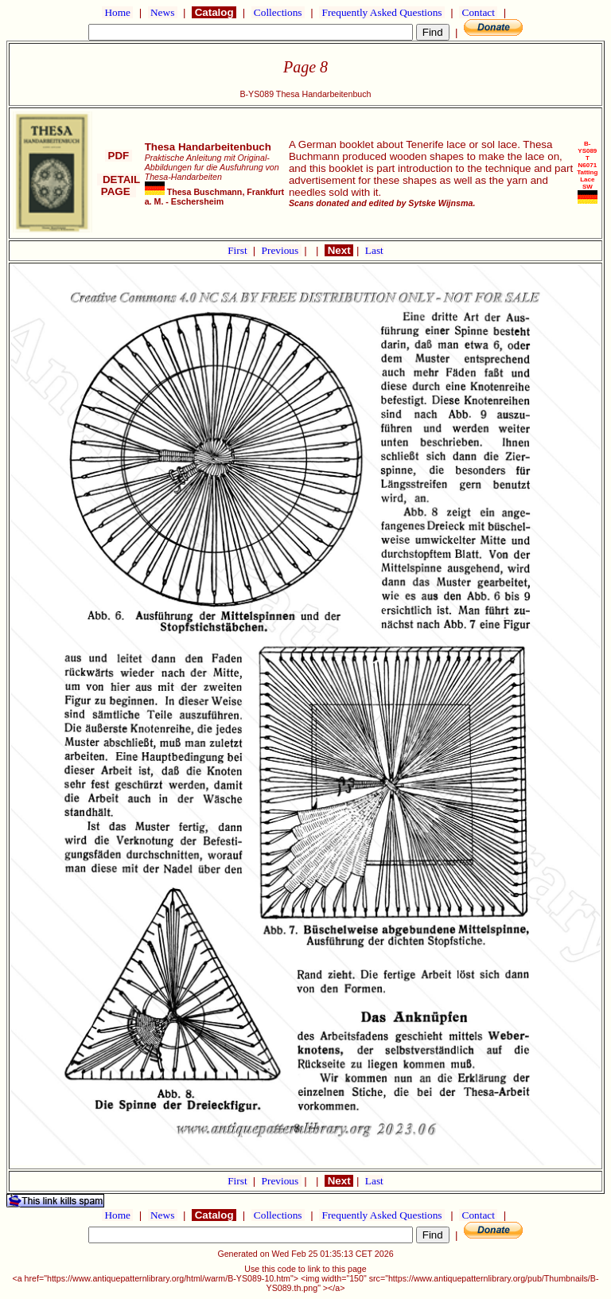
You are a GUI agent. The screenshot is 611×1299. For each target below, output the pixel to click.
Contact (478, 12)
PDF (118, 156)
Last (374, 250)
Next (339, 250)
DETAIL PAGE (119, 185)
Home (117, 12)
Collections (278, 12)
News (162, 12)
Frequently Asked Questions (382, 12)
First (239, 250)
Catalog (214, 12)
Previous (282, 250)
